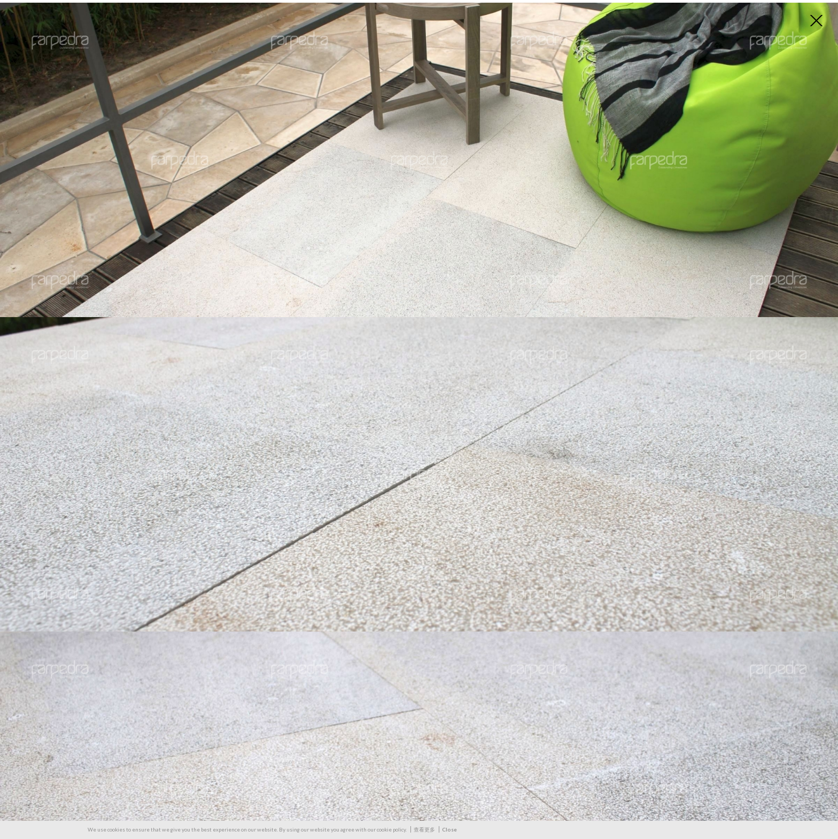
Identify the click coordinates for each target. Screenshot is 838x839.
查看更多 (424, 829)
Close (449, 829)
